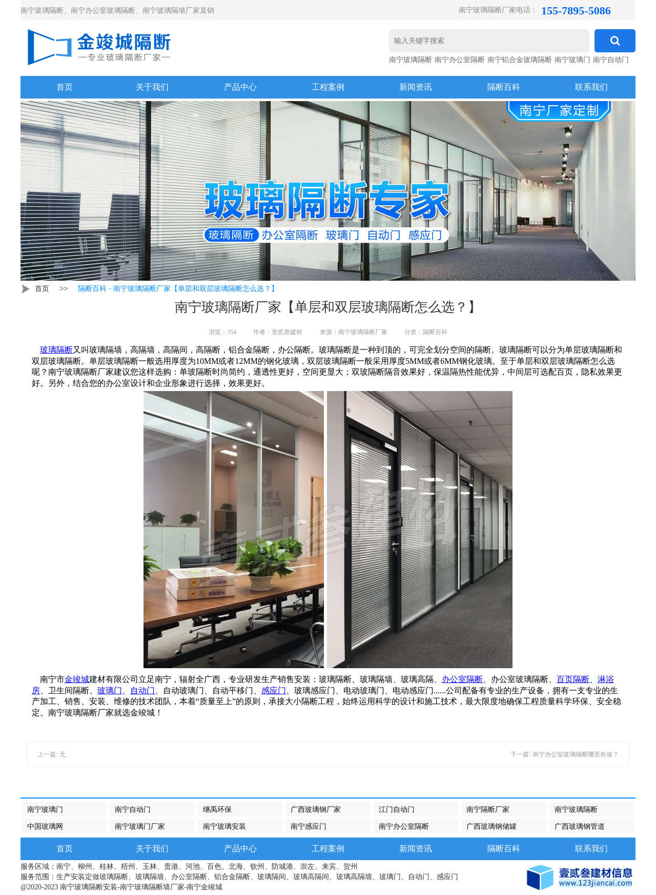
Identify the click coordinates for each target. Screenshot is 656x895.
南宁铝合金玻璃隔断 (519, 59)
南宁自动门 (611, 59)
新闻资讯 (415, 87)
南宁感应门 (308, 826)
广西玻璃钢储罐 (491, 826)
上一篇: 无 (51, 754)
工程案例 (328, 87)
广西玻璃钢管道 (580, 826)
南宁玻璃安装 (224, 826)
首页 (42, 288)
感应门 (273, 690)
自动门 (142, 690)
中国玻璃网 (45, 826)
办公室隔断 (462, 679)
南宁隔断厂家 (487, 809)
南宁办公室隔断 (460, 59)
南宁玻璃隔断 (410, 59)
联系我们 (591, 87)
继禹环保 (217, 809)
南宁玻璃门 (572, 59)
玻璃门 (109, 690)
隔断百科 (503, 87)
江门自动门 (397, 809)
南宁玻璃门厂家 (140, 826)
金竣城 (77, 679)
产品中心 (240, 87)
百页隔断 (573, 679)
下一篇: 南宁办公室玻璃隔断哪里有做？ (564, 754)
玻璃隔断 (56, 349)
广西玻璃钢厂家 (316, 809)
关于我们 (152, 87)
